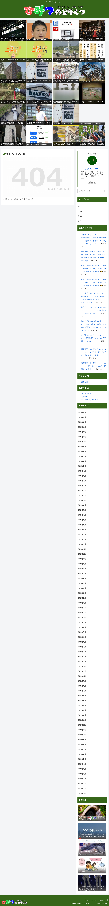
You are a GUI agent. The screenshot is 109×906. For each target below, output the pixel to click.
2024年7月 (82, 515)
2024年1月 (82, 544)
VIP (79, 206)
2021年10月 (82, 676)
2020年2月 (82, 774)
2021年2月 (82, 715)
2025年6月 (82, 461)
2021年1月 (82, 720)
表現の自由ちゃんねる (89, 400)
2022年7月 (82, 632)
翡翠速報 (84, 397)
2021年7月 (82, 691)
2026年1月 (82, 427)
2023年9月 (82, 564)
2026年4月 (82, 412)
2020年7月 (82, 749)
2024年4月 (82, 530)
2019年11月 (82, 788)
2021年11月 (82, 671)
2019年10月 (82, 793)
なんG (80, 211)
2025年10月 (82, 442)
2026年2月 (82, 422)
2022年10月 (82, 617)
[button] (104, 191)
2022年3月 (82, 652)
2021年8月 (82, 686)
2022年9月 (82, 622)
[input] (92, 191)
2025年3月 (82, 476)
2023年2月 (82, 598)
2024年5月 (82, 525)
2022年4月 (82, 647)
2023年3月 (82, 593)
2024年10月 (82, 500)
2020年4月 (82, 764)
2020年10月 (82, 735)
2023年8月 (82, 569)
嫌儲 (79, 221)
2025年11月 (82, 437)
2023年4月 (82, 588)
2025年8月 (82, 451)
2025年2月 (82, 481)
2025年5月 (82, 466)
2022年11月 (82, 613)
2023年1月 (82, 603)
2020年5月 (82, 759)
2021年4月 (82, 705)
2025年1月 (82, 486)
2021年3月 (82, 710)
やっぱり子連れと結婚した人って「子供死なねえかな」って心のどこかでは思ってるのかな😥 (93, 268)
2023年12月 (82, 549)
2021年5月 (82, 700)
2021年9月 (82, 681)
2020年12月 (82, 725)
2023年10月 (82, 559)
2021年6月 (82, 696)
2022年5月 (82, 642)
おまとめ (84, 382)
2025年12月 (82, 432)
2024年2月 (82, 539)
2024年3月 (82, 534)
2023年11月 (82, 554)
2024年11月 (82, 495)
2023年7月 (82, 574)
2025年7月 (82, 456)
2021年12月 (82, 666)
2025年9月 (82, 446)
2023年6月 (82, 578)
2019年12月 (82, 783)
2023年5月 (82, 583)
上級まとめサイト (88, 394)
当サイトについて (91, 900)
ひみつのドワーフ (92, 169)
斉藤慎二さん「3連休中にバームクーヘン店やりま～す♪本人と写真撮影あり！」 (93, 366)
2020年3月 (82, 769)
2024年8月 (82, 510)
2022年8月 (82, 627)
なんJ (80, 216)
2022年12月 (82, 608)
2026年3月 (82, 417)
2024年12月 (82, 490)
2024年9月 (82, 505)
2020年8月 (82, 744)
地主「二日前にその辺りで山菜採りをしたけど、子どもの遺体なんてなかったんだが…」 (93, 310)
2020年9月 (82, 740)
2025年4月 (82, 471)
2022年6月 (82, 637)
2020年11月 (82, 730)
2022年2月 (82, 656)
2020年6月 (82, 754)
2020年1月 (82, 779)
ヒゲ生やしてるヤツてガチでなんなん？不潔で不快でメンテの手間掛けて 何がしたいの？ (93, 338)
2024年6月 (82, 520)
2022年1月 (82, 661)
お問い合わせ (102, 900)
